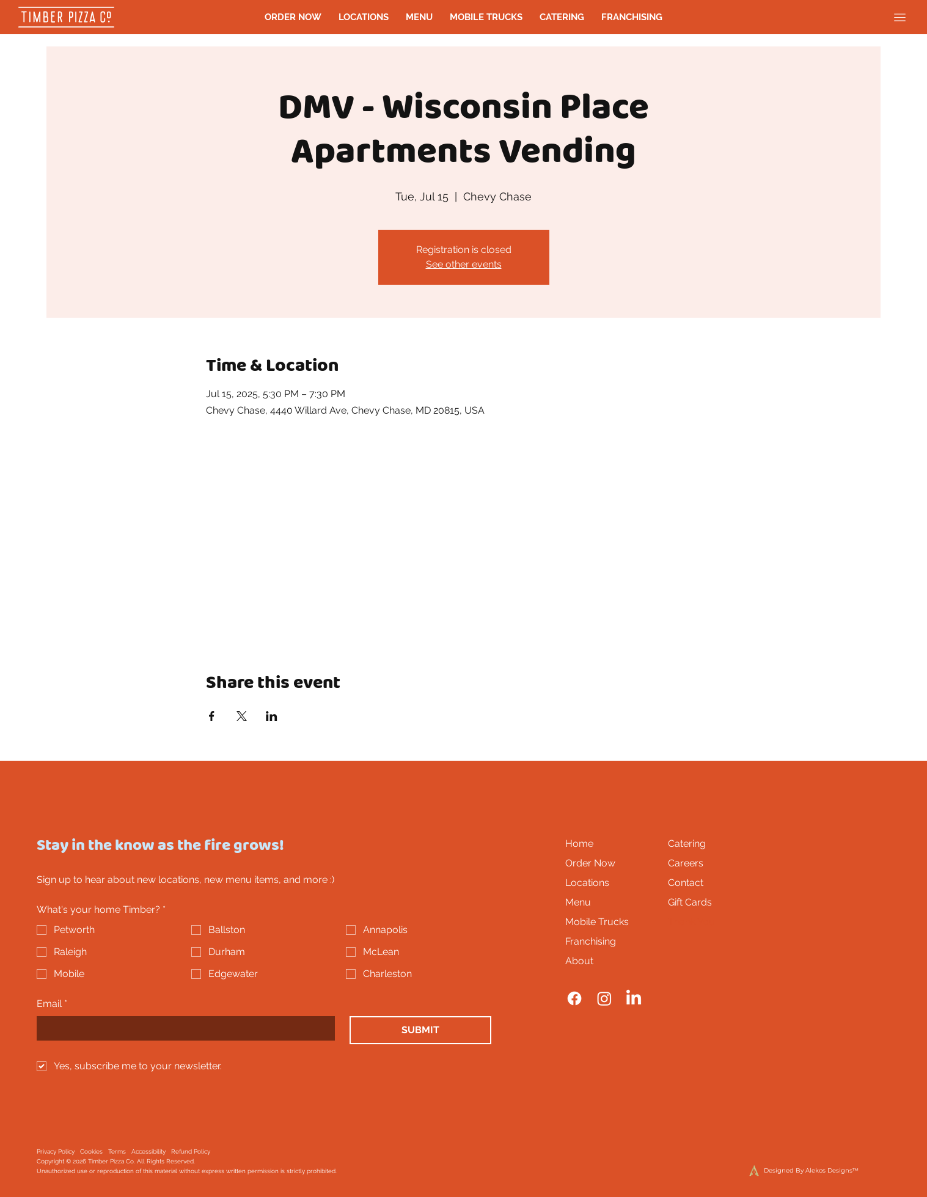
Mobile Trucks (597, 922)
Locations (587, 882)
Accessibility (148, 1151)
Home (579, 843)
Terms (117, 1151)
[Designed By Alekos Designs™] (780, 1170)
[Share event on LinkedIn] (271, 716)
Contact (685, 882)
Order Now (590, 863)
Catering (687, 843)
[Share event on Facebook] (212, 716)
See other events (464, 264)
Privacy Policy (56, 1151)
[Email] (182, 1028)
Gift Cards (690, 902)
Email (52, 1004)
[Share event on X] (241, 716)
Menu (578, 902)
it (326, 1171)
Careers (685, 863)
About (579, 961)
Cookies (91, 1151)
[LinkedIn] (634, 998)
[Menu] (900, 17)
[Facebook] (574, 998)
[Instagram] (604, 998)
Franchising (590, 941)
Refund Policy (190, 1151)
